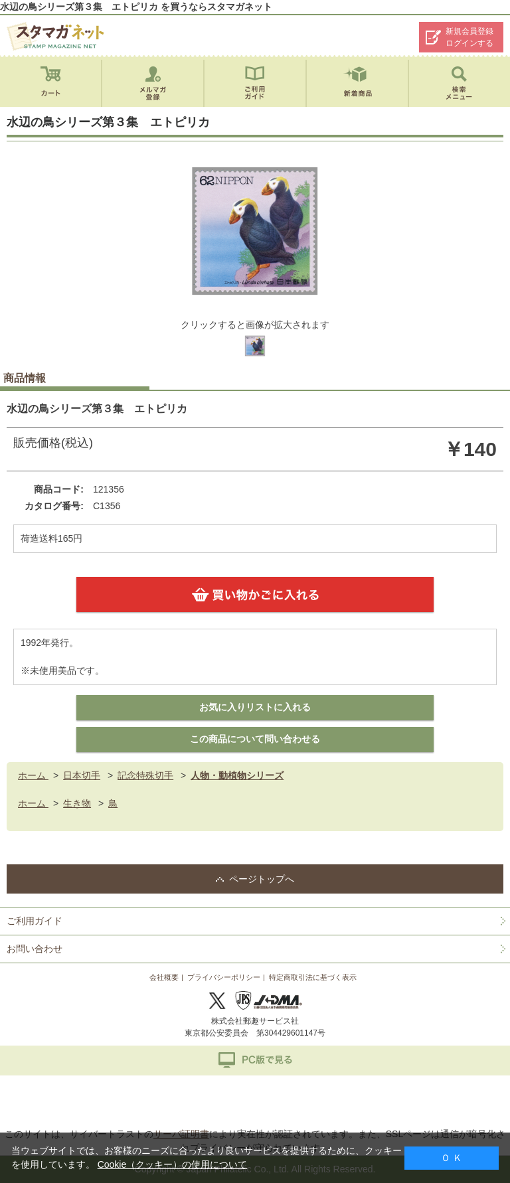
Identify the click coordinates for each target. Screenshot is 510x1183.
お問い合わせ (34, 948)
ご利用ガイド (34, 920)
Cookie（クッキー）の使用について (173, 1164)
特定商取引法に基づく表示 (313, 977)
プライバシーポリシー (223, 977)
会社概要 (164, 977)
